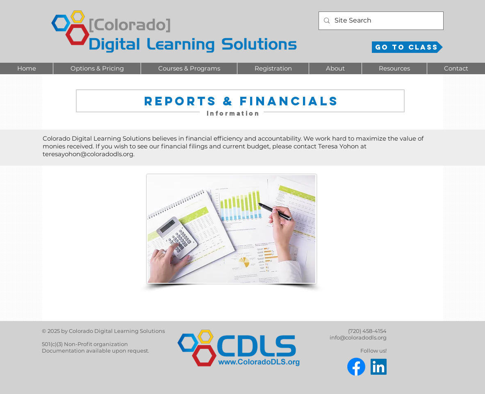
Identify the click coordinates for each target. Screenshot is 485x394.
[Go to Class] (407, 47)
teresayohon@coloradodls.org (88, 154)
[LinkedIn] (379, 367)
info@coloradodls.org (358, 337)
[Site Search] (380, 21)
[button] (97, 68)
